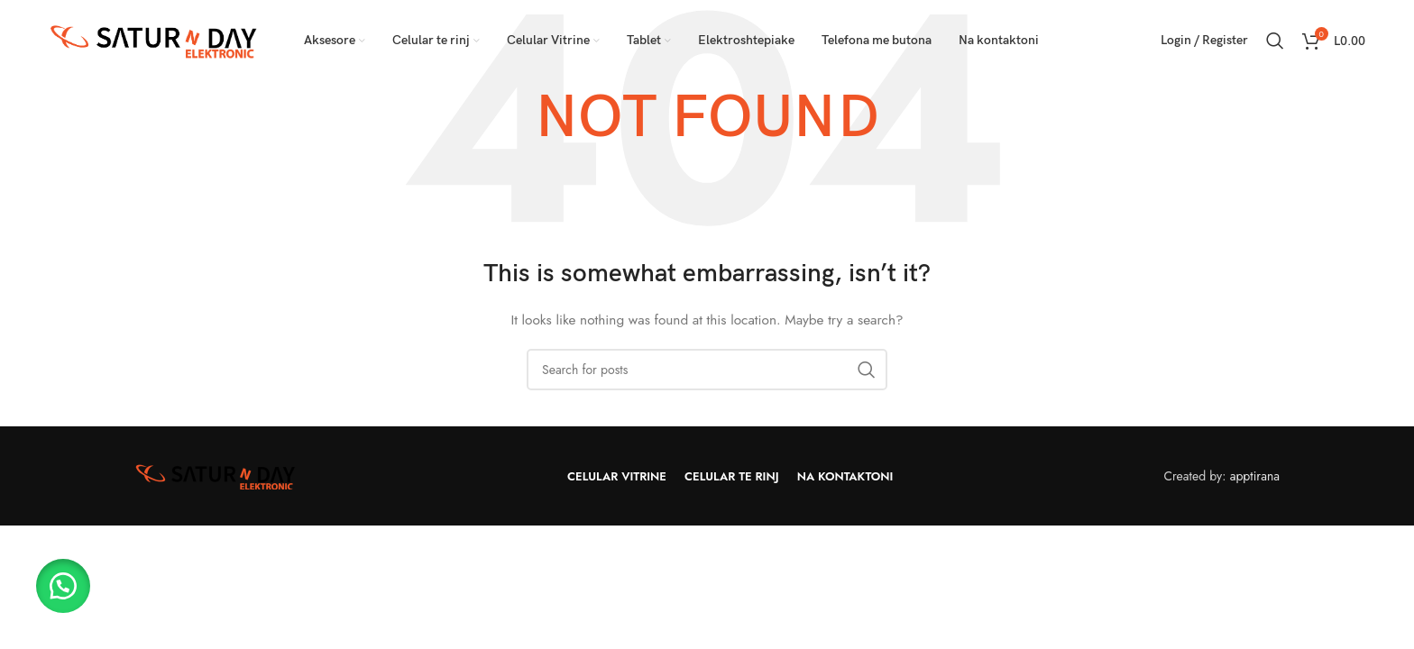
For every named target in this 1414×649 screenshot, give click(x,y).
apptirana (1255, 476)
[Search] (1275, 41)
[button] (63, 586)
